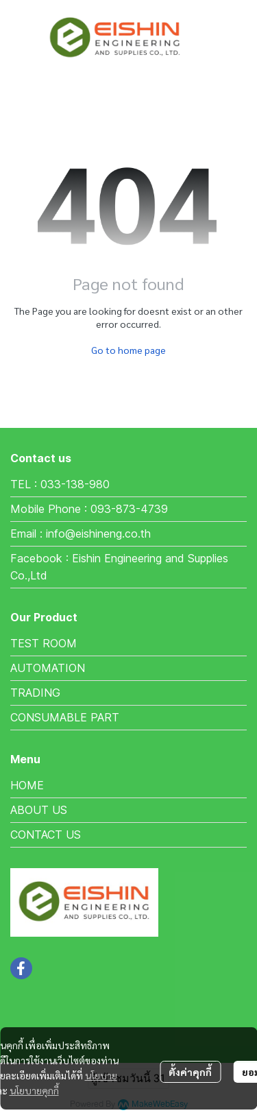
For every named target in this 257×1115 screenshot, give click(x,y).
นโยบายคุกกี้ (34, 1090)
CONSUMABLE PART (64, 717)
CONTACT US (45, 834)
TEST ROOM (43, 643)
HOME (27, 785)
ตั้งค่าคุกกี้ (190, 1072)
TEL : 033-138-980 (60, 484)
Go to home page (128, 350)
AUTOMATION (47, 668)
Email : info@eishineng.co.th (80, 533)
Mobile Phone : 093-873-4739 (89, 509)
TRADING (35, 692)
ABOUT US (38, 810)
